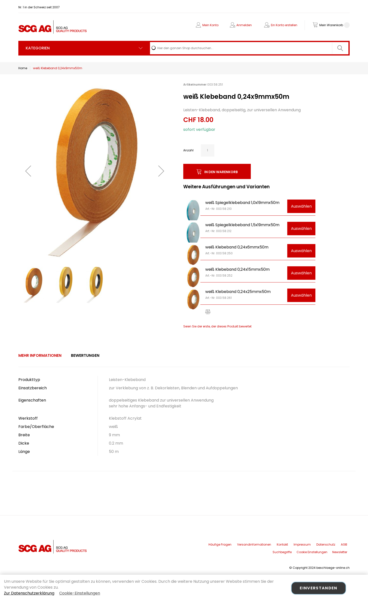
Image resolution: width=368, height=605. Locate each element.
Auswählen (301, 206)
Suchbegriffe (282, 552)
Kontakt (282, 544)
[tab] (39, 356)
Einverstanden (318, 588)
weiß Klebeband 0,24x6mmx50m (236, 247)
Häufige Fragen (219, 544)
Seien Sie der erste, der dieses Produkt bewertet (217, 326)
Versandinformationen (254, 544)
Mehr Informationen (39, 355)
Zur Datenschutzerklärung (29, 593)
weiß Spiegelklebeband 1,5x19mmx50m (242, 225)
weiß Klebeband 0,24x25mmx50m (238, 291)
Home (22, 68)
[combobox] (249, 48)
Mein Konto (210, 25)
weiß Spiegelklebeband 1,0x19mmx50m (242, 202)
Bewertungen (85, 355)
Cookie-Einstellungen (79, 593)
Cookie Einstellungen (312, 552)
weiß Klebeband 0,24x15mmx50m (237, 269)
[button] (28, 171)
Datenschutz (325, 544)
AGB (344, 544)
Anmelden (244, 25)
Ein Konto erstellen (284, 25)
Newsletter (339, 552)
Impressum (302, 544)
